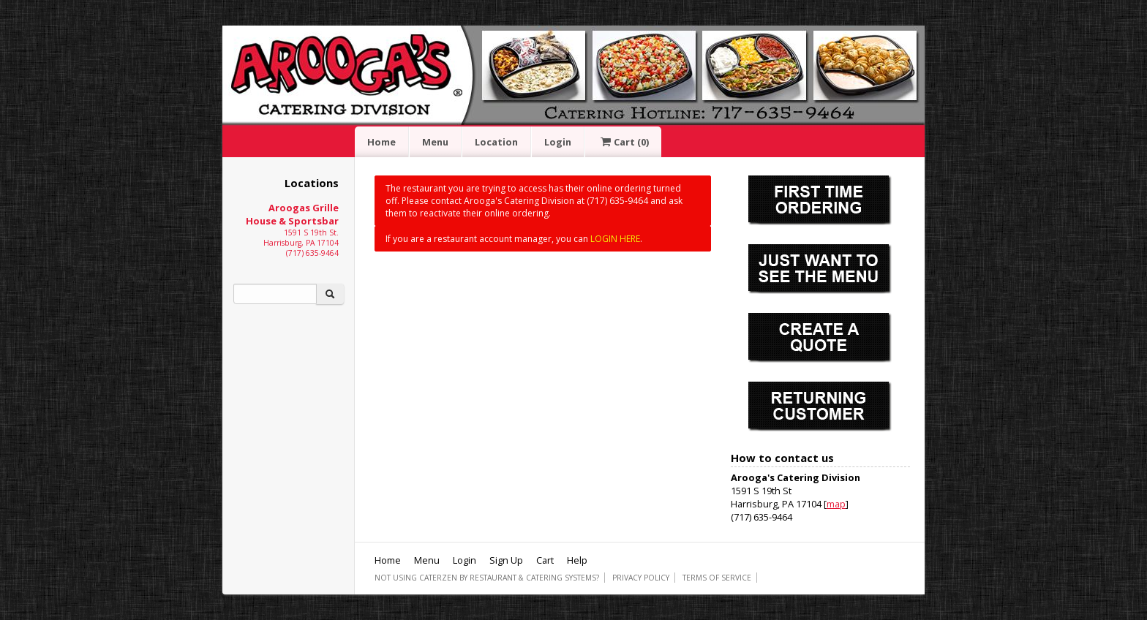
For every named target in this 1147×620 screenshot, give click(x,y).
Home (381, 141)
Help (577, 560)
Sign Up (506, 560)
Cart (623, 141)
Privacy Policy (640, 577)
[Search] (275, 294)
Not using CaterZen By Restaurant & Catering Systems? (487, 577)
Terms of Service (716, 577)
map (836, 503)
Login (557, 141)
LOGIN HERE (615, 238)
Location (496, 141)
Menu (435, 141)
